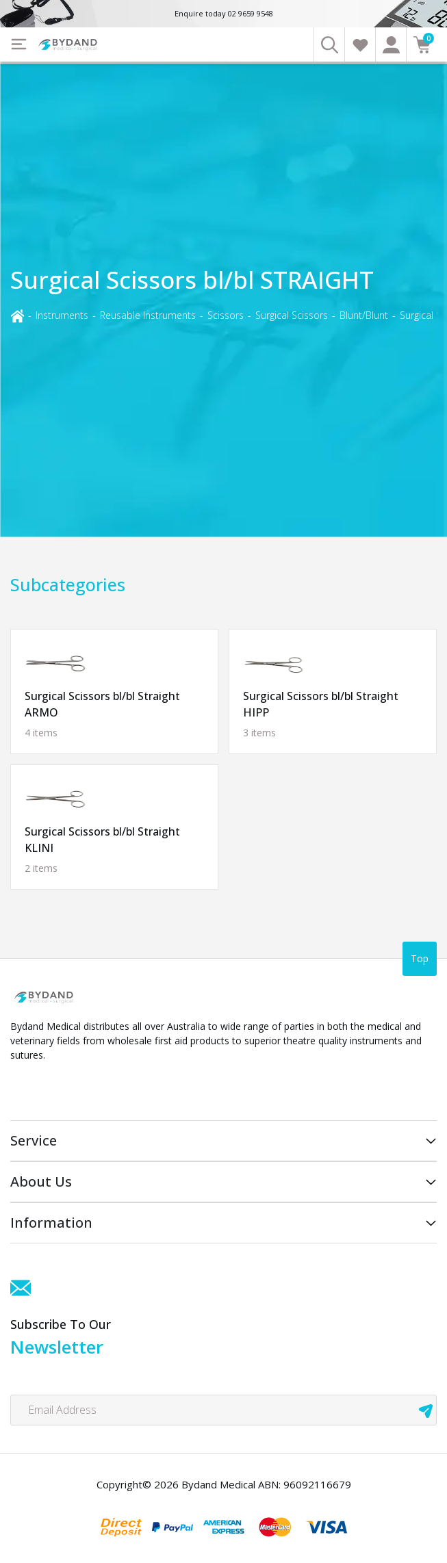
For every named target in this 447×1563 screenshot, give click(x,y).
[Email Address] (223, 1410)
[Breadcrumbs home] (17, 314)
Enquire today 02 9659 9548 (224, 13)
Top (420, 958)
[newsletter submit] (426, 1410)
